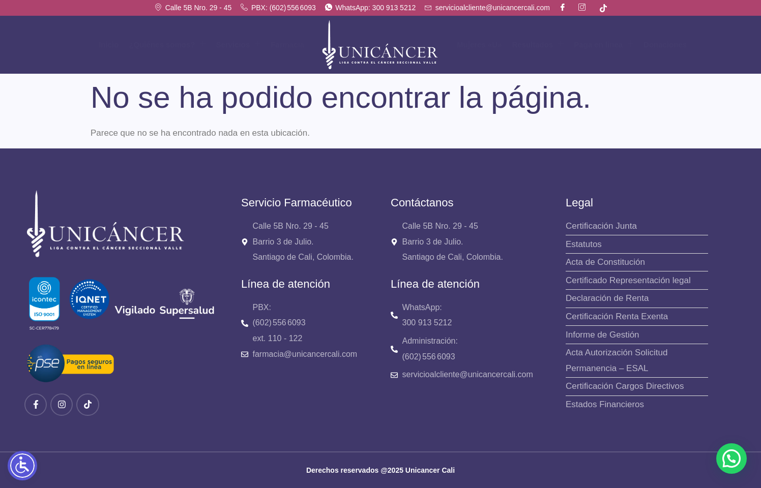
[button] (731, 458)
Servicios (238, 44)
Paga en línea (603, 44)
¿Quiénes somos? (167, 44)
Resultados (538, 44)
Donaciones (665, 44)
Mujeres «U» (479, 44)
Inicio (109, 44)
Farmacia (287, 44)
